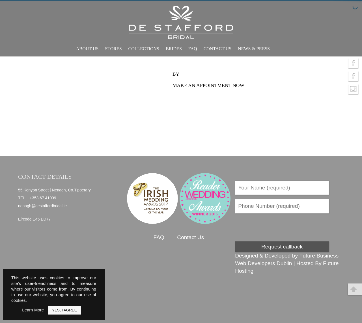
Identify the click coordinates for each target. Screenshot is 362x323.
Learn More (33, 309)
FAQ (192, 48)
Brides (174, 48)
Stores (113, 48)
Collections (143, 48)
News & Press (254, 48)
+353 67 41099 (43, 198)
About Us (87, 48)
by (176, 74)
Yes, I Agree (64, 310)
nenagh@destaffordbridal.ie (42, 206)
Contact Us (217, 48)
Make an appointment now (208, 85)
